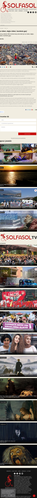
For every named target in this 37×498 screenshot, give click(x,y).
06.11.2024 (25, 42)
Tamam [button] (11, 495)
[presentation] (8, 134)
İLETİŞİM (25, 10)
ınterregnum (3, 357)
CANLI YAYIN (11, 10)
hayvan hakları (4, 313)
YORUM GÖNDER (27, 133)
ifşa (2, 380)
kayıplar (2, 335)
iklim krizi (6, 28)
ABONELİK (21, 10)
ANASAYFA (9, 471)
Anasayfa (1, 28)
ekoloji (1, 145)
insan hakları (3, 402)
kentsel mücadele (4, 268)
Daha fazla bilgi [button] (8, 493)
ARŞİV (16, 10)
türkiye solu (3, 424)
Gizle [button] (5, 495)
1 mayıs (2, 246)
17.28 (30, 42)
